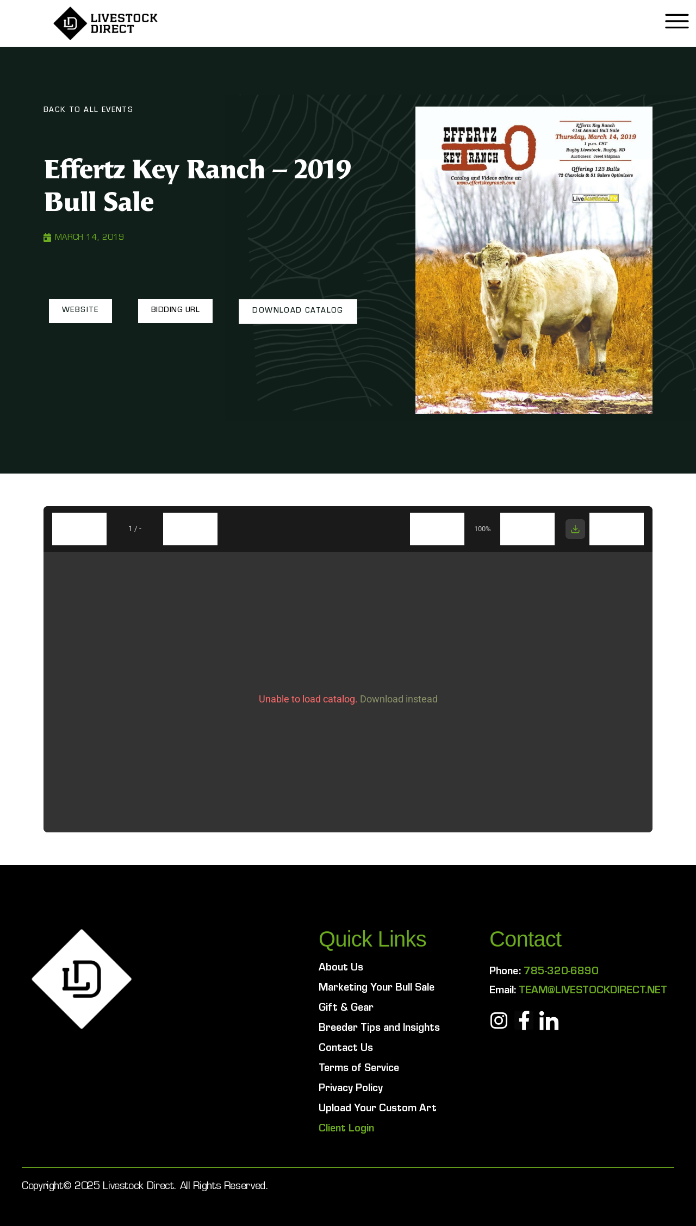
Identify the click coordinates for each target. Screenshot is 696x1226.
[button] (80, 311)
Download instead (399, 699)
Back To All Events (88, 111)
